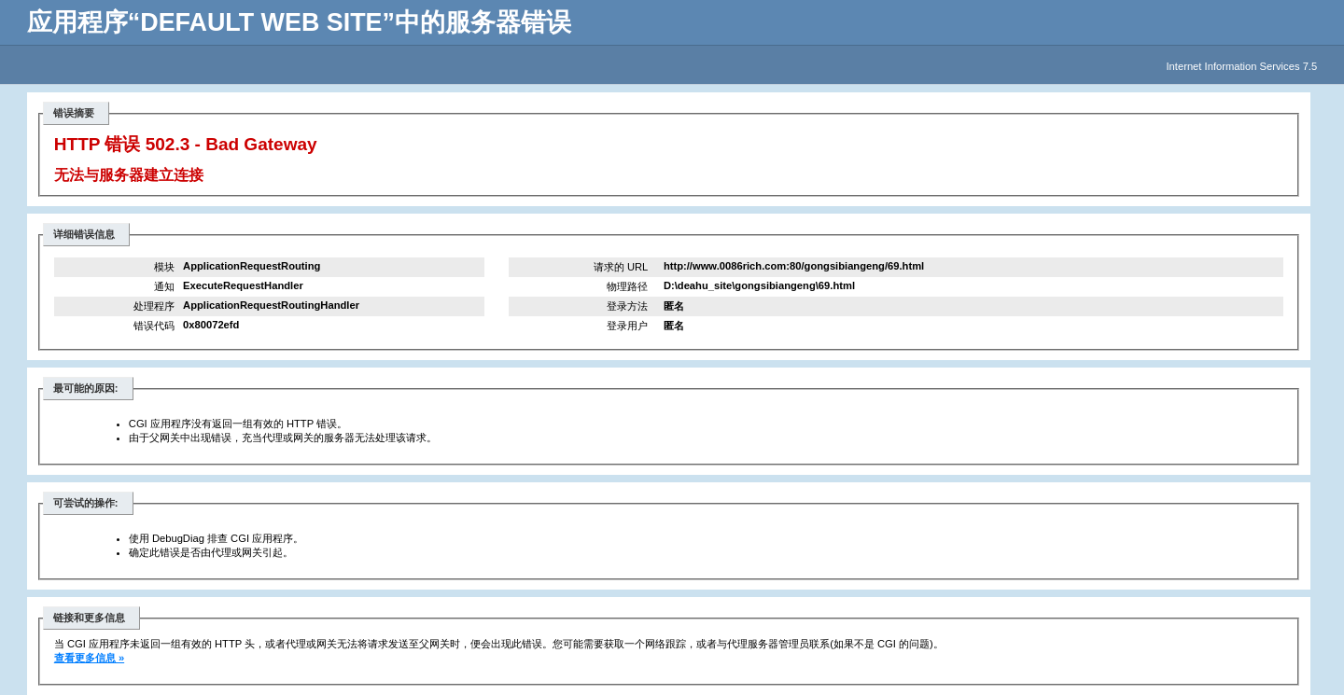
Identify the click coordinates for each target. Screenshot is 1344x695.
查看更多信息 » (89, 657)
